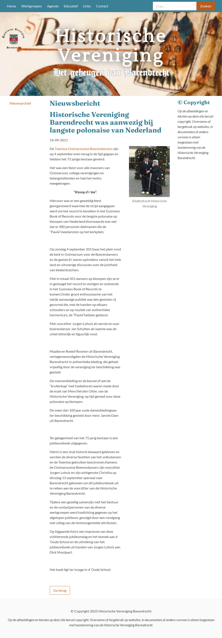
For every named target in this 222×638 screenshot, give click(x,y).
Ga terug (59, 590)
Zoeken (205, 6)
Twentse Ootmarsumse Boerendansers (84, 149)
